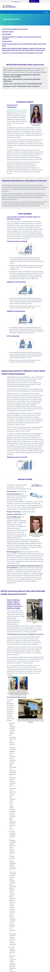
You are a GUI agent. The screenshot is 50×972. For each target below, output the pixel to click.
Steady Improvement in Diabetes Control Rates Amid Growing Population (21, 38)
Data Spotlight (6, 34)
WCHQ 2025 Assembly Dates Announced (15, 29)
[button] (46, 12)
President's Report (8, 31)
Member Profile (7, 41)
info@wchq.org (16, 1)
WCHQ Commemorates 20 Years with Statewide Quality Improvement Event (24, 45)
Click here (37, 72)
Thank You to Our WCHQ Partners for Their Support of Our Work (22, 53)
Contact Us (33, 1)
